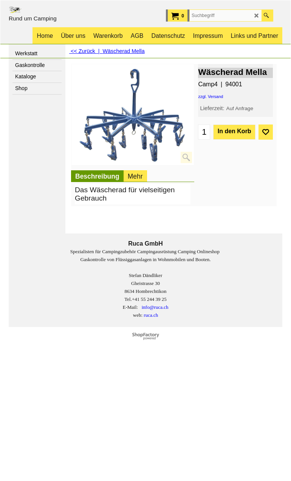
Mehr (135, 176)
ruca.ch (151, 315)
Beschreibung (97, 176)
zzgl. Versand (210, 96)
